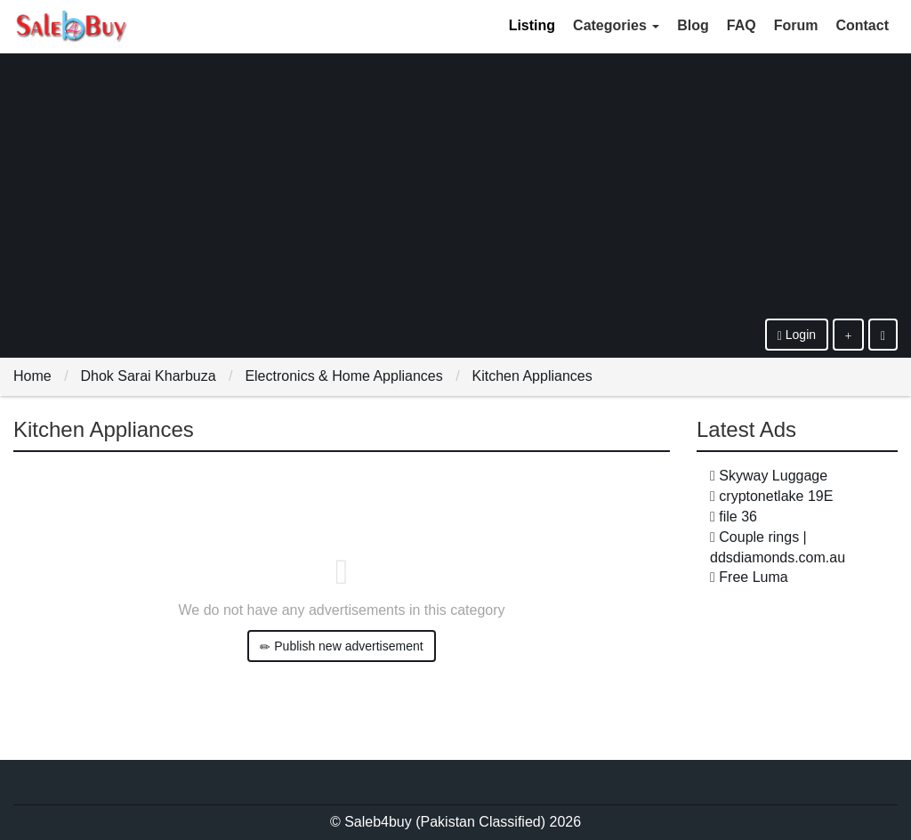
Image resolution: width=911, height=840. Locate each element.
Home (32, 376)
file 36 (738, 516)
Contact (862, 25)
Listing (532, 25)
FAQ (741, 25)
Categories (616, 25)
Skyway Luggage (773, 475)
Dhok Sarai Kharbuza (147, 376)
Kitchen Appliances (532, 376)
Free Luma (753, 577)
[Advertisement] (455, 185)
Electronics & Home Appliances (343, 376)
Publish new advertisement (341, 646)
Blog (693, 25)
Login (797, 335)
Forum (796, 25)
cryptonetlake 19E (776, 496)
